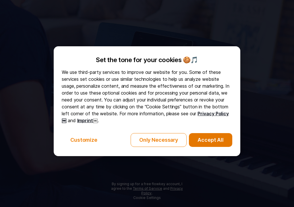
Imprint (85, 120)
